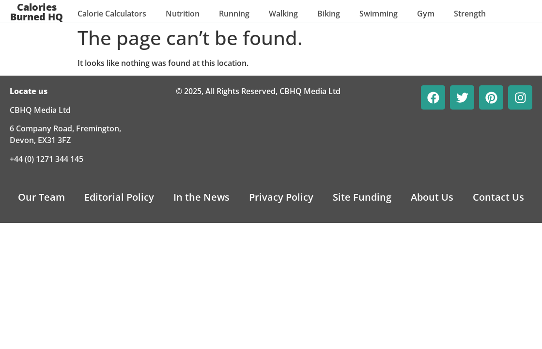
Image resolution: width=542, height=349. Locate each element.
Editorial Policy (119, 197)
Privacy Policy (281, 197)
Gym (425, 13)
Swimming (378, 13)
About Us (432, 197)
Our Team (41, 197)
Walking (283, 13)
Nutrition (183, 13)
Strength (470, 13)
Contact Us (498, 197)
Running (234, 13)
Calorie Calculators (111, 13)
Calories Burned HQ (36, 11)
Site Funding (362, 197)
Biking (328, 13)
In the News (201, 197)
